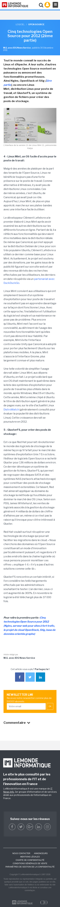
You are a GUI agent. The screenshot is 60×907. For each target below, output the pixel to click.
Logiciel (20, 24)
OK (50, 706)
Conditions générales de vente (30, 863)
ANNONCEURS (41, 853)
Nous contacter (21, 853)
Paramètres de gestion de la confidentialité (30, 867)
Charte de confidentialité (30, 860)
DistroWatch (11, 409)
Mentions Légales (30, 857)
